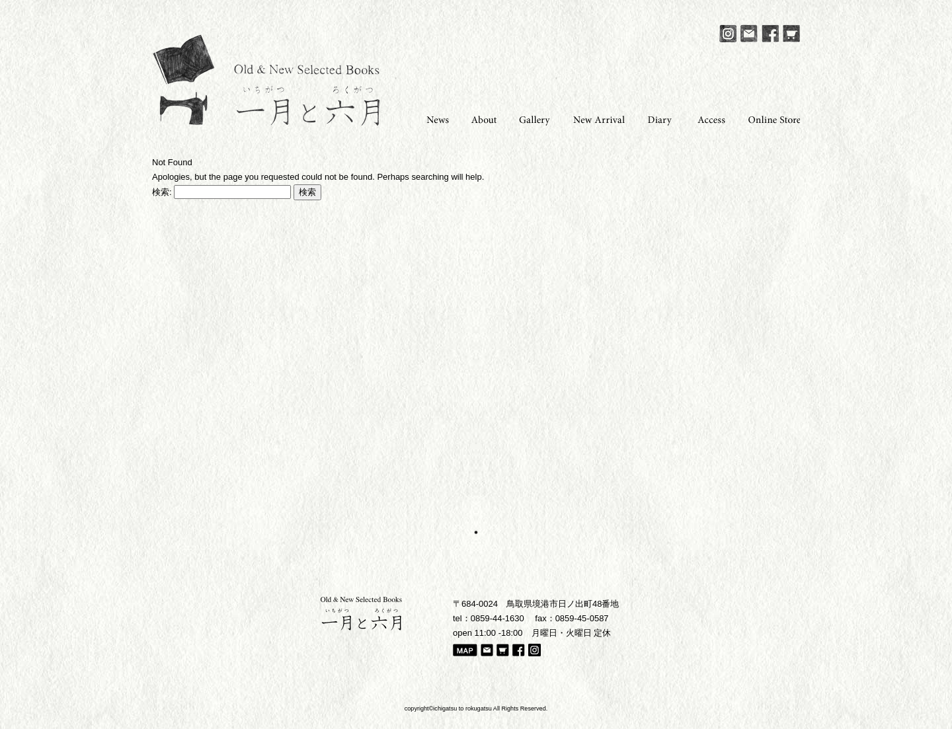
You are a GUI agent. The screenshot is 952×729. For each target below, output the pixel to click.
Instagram (727, 33)
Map (465, 651)
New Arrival (595, 118)
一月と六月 (266, 80)
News (432, 118)
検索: (162, 192)
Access (707, 118)
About (479, 118)
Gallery (530, 118)
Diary (657, 118)
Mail (749, 33)
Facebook (770, 33)
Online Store (770, 118)
